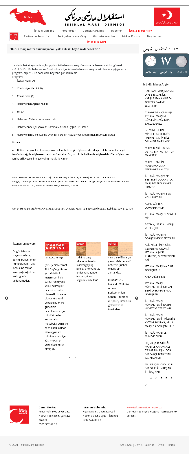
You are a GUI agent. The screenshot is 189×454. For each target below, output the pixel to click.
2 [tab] (75, 357)
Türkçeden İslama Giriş (72, 36)
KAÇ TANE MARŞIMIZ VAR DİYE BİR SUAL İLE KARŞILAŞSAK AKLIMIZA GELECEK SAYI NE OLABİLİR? (159, 98)
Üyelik (161, 444)
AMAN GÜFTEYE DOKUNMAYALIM (154, 205)
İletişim (171, 444)
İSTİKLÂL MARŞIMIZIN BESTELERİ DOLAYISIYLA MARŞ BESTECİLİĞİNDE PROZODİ (159, 181)
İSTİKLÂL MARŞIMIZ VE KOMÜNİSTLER (158, 195)
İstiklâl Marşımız (44, 30)
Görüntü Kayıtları (104, 36)
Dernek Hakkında (93, 30)
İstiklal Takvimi (96, 42)
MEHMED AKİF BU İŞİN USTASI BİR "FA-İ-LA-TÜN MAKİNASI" (159, 151)
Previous (6, 298)
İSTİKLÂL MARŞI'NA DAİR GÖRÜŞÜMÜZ (159, 268)
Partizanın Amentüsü (37, 36)
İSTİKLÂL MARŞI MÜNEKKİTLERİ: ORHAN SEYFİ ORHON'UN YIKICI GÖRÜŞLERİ (158, 288)
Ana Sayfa (126, 444)
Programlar (69, 30)
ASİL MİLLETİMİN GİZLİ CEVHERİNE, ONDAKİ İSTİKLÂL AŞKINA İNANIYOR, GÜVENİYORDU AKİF (160, 252)
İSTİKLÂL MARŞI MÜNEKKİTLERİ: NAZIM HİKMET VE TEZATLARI (158, 304)
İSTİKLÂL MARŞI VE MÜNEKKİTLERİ (155, 334)
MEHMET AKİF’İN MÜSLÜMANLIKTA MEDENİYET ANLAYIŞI (157, 165)
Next (136, 298)
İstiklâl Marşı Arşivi (141, 30)
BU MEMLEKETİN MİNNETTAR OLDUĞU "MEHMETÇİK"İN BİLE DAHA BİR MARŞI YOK (157, 135)
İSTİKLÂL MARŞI (54, 257)
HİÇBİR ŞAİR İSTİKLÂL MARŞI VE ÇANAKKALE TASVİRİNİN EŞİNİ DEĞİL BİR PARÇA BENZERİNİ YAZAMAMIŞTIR (159, 350)
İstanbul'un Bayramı (24, 243)
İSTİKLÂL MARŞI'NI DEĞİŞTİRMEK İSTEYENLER (160, 236)
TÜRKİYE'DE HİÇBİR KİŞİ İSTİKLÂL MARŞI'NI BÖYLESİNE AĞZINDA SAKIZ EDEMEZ (158, 118)
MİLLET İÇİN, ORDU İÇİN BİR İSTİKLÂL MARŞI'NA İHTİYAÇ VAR (159, 368)
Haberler (116, 30)
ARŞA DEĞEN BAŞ (155, 276)
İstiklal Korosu (131, 36)
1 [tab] (70, 357)
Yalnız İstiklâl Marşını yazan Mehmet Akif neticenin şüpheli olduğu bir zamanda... (119, 265)
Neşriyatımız (155, 36)
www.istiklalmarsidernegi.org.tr (144, 407)
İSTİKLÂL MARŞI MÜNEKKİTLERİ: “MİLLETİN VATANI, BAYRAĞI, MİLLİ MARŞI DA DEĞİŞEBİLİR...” (160, 320)
